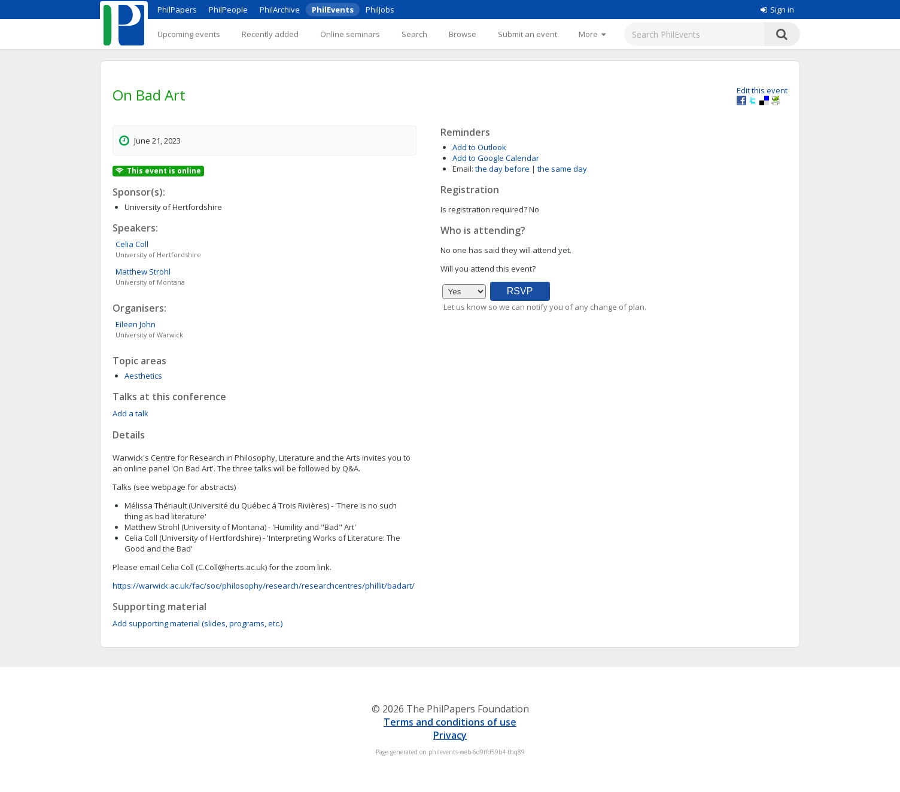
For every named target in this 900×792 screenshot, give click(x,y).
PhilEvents (333, 9)
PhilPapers (177, 9)
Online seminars (350, 34)
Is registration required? (483, 209)
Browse (462, 34)
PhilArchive (280, 9)
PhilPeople (228, 9)
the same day (562, 168)
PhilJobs (380, 9)
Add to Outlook (479, 147)
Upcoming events (188, 34)
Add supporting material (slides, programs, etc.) (197, 623)
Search (414, 34)
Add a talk (130, 413)
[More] (592, 34)
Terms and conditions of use (450, 722)
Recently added (270, 34)
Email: (462, 168)
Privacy (450, 735)
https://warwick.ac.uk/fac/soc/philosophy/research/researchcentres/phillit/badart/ (264, 585)
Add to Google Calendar (495, 158)
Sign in (777, 9)
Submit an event (527, 34)
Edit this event (762, 90)
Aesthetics (143, 375)
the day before (502, 168)
